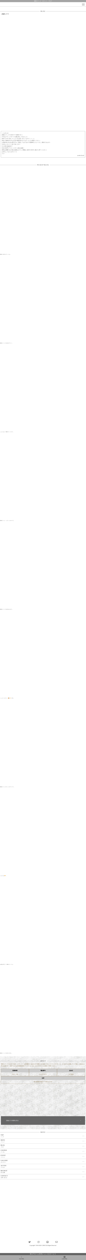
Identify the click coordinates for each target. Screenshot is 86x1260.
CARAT (44, 1245)
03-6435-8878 (43, 1074)
